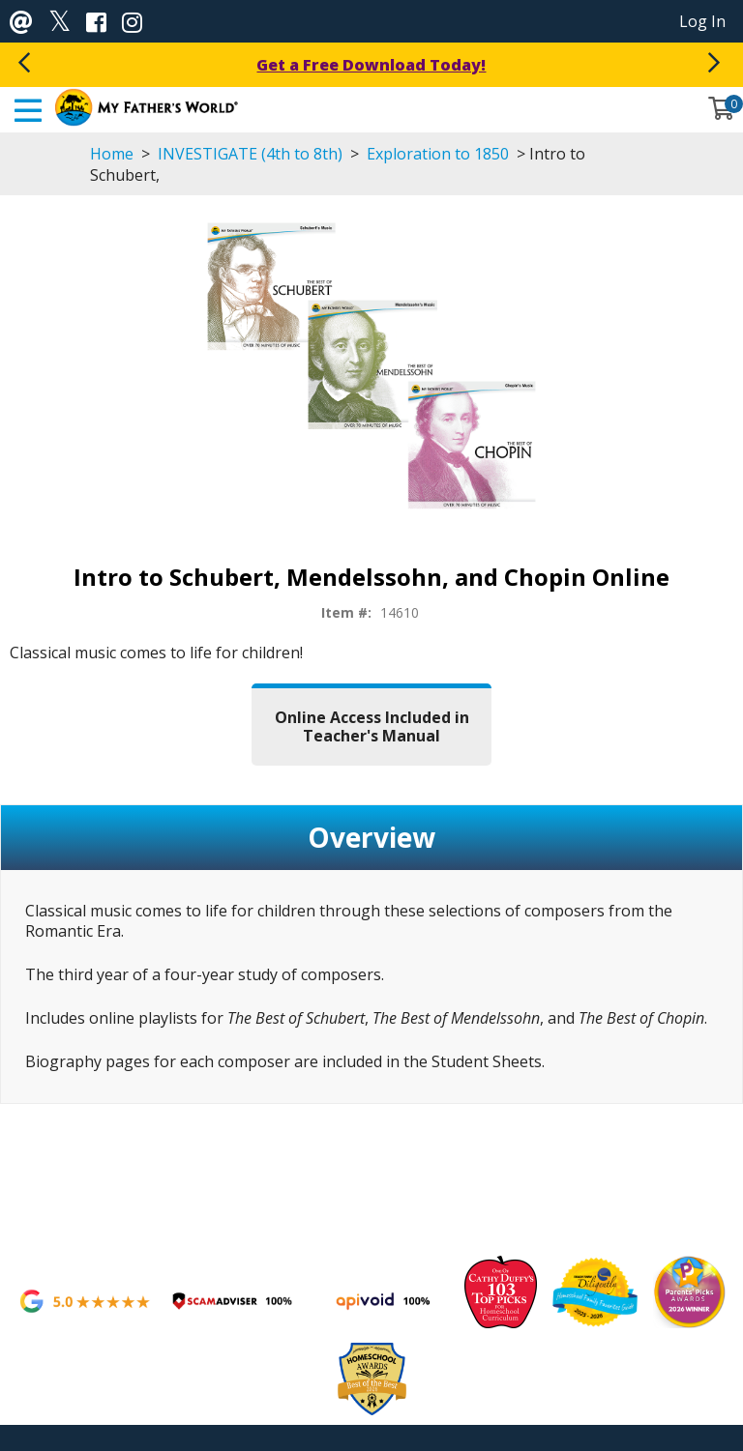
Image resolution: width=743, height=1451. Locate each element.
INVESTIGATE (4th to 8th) (250, 153)
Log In (702, 21)
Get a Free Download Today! (371, 64)
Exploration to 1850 (438, 153)
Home (112, 153)
